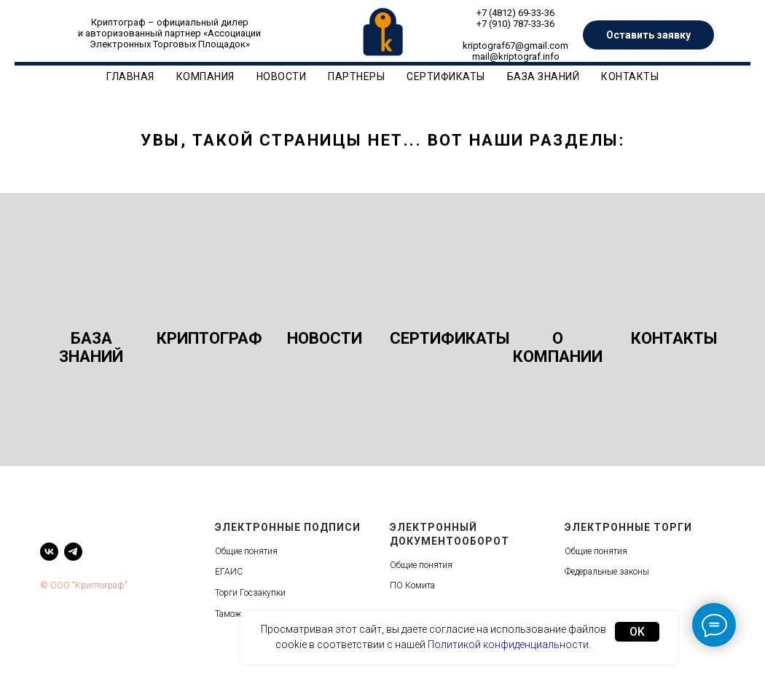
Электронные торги (628, 527)
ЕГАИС (229, 572)
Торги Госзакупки (250, 593)
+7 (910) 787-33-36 (515, 23)
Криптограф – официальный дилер (169, 22)
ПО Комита (412, 585)
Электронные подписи (288, 527)
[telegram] (73, 552)
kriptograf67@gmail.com (515, 45)
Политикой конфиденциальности (508, 644)
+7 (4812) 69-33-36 (515, 12)
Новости (281, 76)
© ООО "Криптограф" (84, 585)
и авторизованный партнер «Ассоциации (169, 33)
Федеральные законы (607, 572)
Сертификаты (446, 76)
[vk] (49, 552)
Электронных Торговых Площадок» (170, 44)
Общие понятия (246, 551)
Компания (205, 76)
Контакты (630, 76)
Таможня (233, 614)
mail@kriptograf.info (516, 56)
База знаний (543, 76)
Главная (130, 76)
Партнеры (356, 76)
